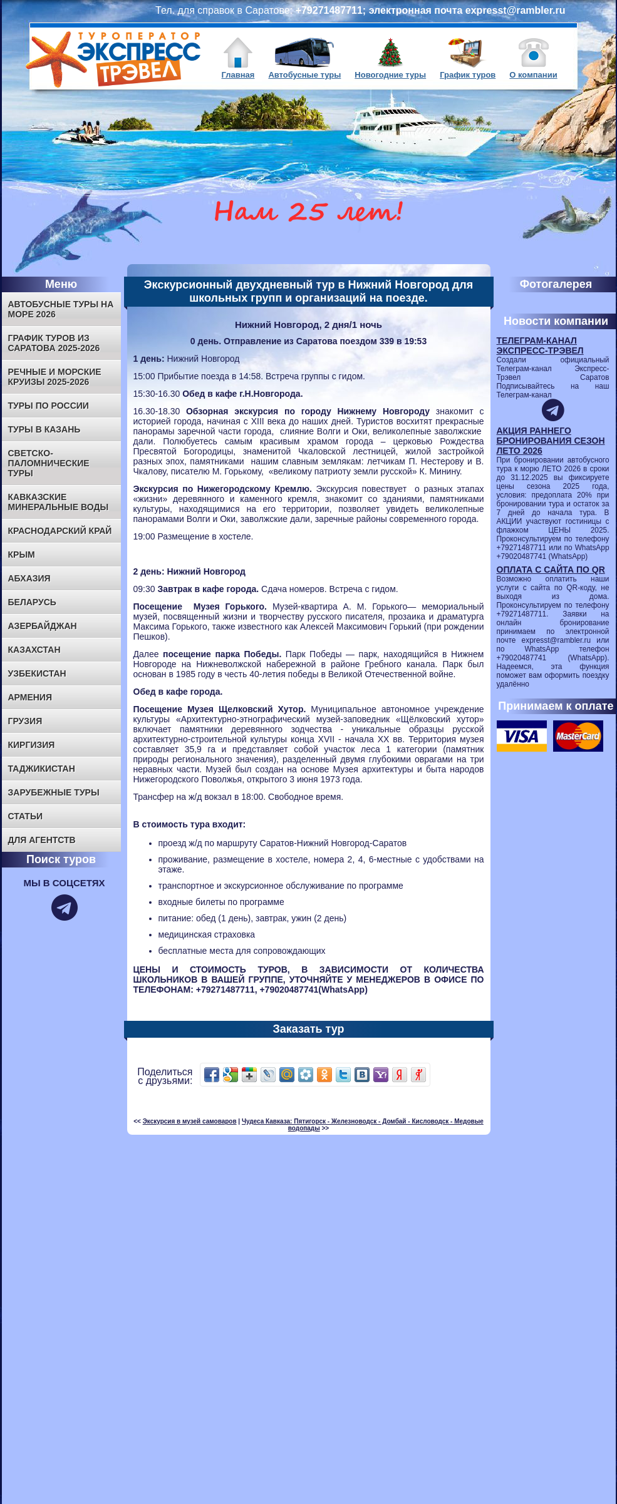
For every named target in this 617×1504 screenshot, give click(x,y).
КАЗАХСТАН (34, 650)
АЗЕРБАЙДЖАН (42, 626)
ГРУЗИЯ (25, 721)
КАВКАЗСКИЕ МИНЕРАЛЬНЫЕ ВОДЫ (58, 502)
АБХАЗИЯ (29, 578)
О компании (533, 74)
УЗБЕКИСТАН (37, 673)
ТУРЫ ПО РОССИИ (48, 406)
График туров (467, 74)
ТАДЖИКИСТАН (41, 769)
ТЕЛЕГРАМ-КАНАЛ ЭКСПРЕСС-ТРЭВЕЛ (540, 345)
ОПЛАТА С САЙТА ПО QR (551, 570)
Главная (238, 74)
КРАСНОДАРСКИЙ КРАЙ (60, 531)
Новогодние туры (390, 74)
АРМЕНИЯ (30, 697)
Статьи (25, 816)
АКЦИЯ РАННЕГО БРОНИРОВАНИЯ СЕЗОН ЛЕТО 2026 (551, 441)
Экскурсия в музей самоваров (190, 1121)
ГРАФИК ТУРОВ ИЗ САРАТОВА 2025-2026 (54, 343)
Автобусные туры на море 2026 (61, 309)
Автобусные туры (304, 74)
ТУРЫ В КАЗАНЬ (44, 429)
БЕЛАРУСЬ (32, 602)
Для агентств (42, 840)
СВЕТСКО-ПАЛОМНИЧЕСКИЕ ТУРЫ (49, 463)
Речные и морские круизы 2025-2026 (54, 377)
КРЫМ (21, 555)
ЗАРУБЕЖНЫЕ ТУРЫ (54, 792)
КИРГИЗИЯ (31, 745)
